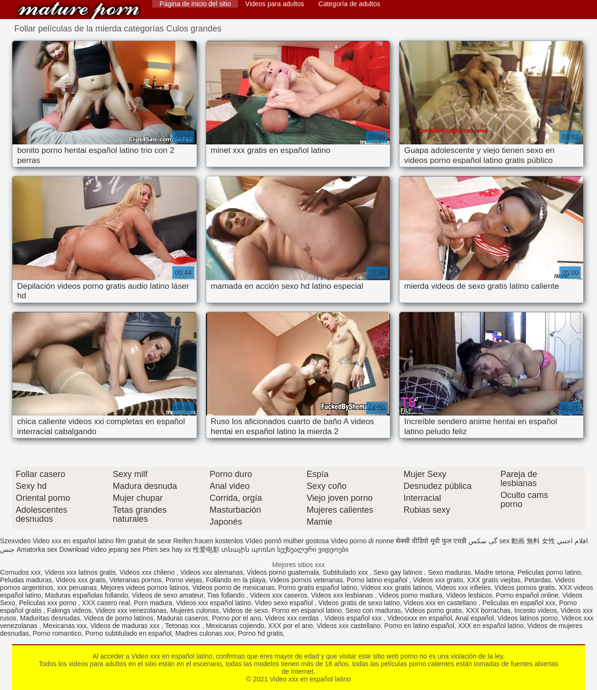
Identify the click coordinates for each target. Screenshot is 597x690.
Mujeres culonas (194, 610)
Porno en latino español (419, 625)
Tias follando (227, 595)
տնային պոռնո (248, 549)
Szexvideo (15, 541)
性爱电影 (206, 549)
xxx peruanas (77, 587)
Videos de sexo (245, 610)
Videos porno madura (410, 595)
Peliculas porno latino (549, 572)
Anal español (474, 618)
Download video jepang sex (99, 549)
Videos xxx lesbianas (343, 595)
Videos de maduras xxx (125, 625)
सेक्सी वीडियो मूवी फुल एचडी (431, 541)
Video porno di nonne (362, 541)
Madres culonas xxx (204, 633)
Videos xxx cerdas (292, 618)
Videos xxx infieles (463, 587)
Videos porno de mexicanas (233, 587)
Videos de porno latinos (118, 618)
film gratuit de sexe (144, 541)
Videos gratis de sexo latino (359, 603)
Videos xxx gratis (81, 580)
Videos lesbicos (469, 595)
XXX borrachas (488, 610)
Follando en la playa (235, 580)
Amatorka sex (37, 549)
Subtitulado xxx (346, 572)
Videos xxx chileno (148, 572)
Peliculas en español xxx (518, 603)
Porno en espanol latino (307, 610)
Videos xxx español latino (213, 603)
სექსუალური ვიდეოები (312, 549)
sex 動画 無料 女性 (527, 541)
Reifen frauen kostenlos (208, 541)
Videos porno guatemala (283, 572)
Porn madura (153, 603)
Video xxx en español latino (78, 10)
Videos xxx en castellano (441, 603)
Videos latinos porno (528, 618)
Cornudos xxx (20, 572)
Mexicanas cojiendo (235, 625)
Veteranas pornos (135, 580)
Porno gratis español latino (317, 587)
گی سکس (483, 541)
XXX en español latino (491, 625)
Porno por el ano (236, 618)
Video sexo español (285, 603)
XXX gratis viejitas (494, 580)
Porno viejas (184, 580)
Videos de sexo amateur (167, 595)
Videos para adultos (274, 4)
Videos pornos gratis (524, 587)
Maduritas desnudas (50, 618)
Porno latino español (378, 580)
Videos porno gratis (433, 610)
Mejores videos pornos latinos (144, 587)
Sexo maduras (449, 572)
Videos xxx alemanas (211, 572)
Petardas (537, 580)
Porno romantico (57, 633)
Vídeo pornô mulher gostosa (287, 541)
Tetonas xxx (183, 625)
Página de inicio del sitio (195, 4)
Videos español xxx (353, 618)
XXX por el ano (290, 625)
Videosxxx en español (419, 618)
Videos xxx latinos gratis (80, 572)
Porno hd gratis (260, 633)
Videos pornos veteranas (306, 580)
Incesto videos (535, 610)
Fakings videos (69, 610)
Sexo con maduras (373, 610)
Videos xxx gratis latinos (396, 587)
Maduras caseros (182, 618)
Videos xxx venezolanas (131, 610)
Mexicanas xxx (65, 625)
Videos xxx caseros (278, 595)
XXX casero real (106, 603)
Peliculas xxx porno (49, 603)
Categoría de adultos (349, 4)
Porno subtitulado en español (128, 633)
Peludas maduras (26, 580)
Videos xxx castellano (348, 625)
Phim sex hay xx (167, 549)
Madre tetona (494, 572)
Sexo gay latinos (398, 572)
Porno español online (527, 595)
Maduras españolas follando (86, 595)
